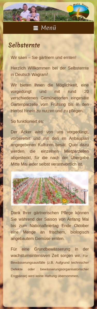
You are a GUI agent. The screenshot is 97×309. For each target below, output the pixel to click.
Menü (44, 28)
